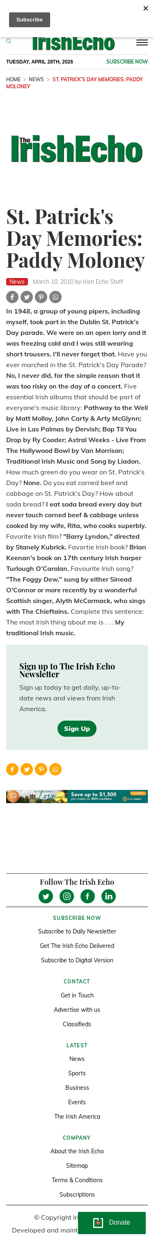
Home (13, 79)
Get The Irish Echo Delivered (77, 946)
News (36, 79)
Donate (119, 1222)
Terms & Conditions (77, 1180)
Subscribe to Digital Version (77, 960)
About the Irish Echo (77, 1151)
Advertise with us (77, 1009)
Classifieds (77, 1024)
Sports (77, 1073)
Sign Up (77, 728)
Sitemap (77, 1165)
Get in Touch (77, 995)
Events (77, 1102)
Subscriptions (77, 1194)
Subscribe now (127, 62)
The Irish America (77, 1116)
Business (77, 1087)
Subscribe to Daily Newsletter (77, 931)
